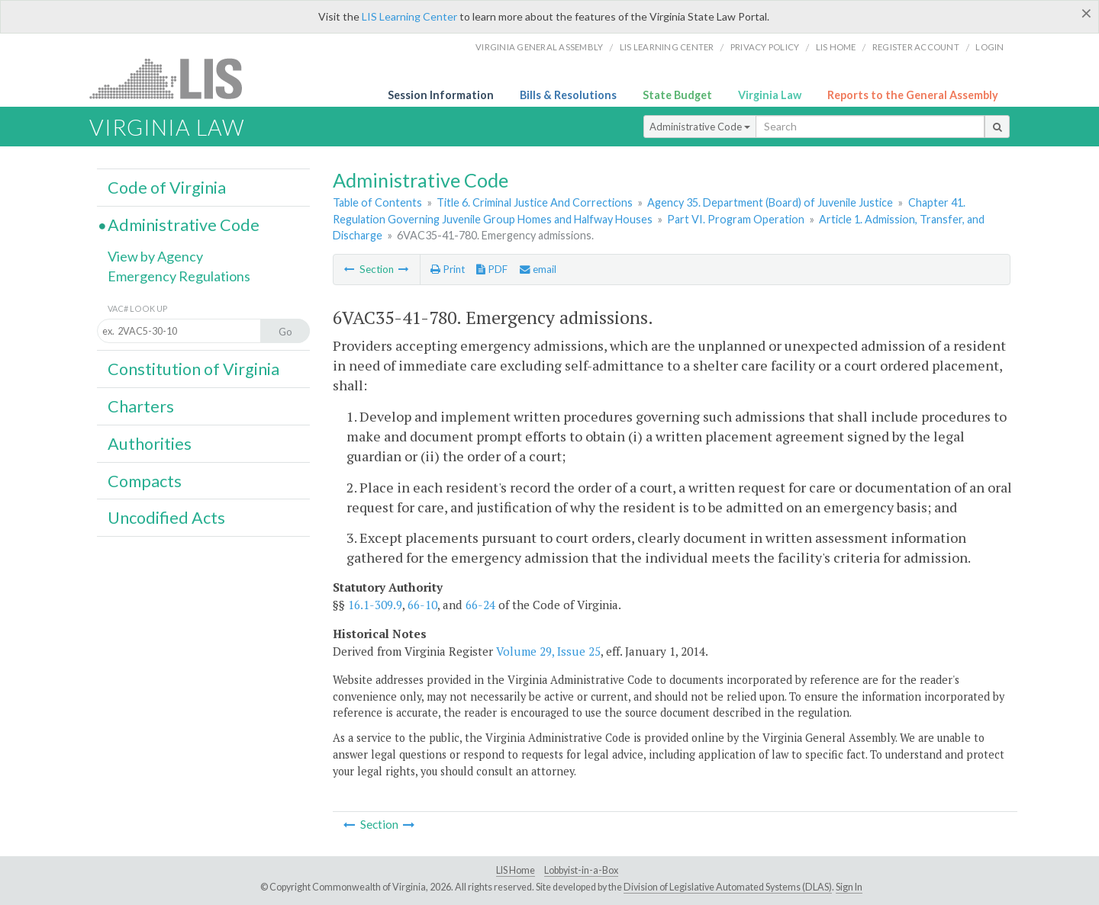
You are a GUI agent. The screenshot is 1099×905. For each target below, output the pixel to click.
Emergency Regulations (179, 276)
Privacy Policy (765, 47)
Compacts (145, 481)
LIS (174, 78)
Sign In (849, 887)
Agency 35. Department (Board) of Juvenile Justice (770, 202)
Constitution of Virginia (193, 369)
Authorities (150, 444)
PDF (492, 269)
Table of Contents (377, 202)
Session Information (441, 94)
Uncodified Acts (166, 518)
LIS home (836, 47)
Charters (141, 406)
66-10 (422, 604)
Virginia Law (769, 94)
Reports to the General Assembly (912, 94)
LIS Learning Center (409, 16)
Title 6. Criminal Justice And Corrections (535, 202)
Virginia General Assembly (539, 47)
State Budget (677, 94)
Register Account (915, 47)
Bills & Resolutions (568, 94)
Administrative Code (699, 126)
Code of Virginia (167, 187)
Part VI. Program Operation (735, 219)
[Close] (1086, 13)
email (538, 269)
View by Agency (155, 256)
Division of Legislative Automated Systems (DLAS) (728, 887)
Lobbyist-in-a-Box (581, 870)
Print (447, 269)
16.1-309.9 (375, 604)
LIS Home (515, 870)
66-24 (480, 604)
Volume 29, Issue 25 (548, 651)
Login (989, 47)
